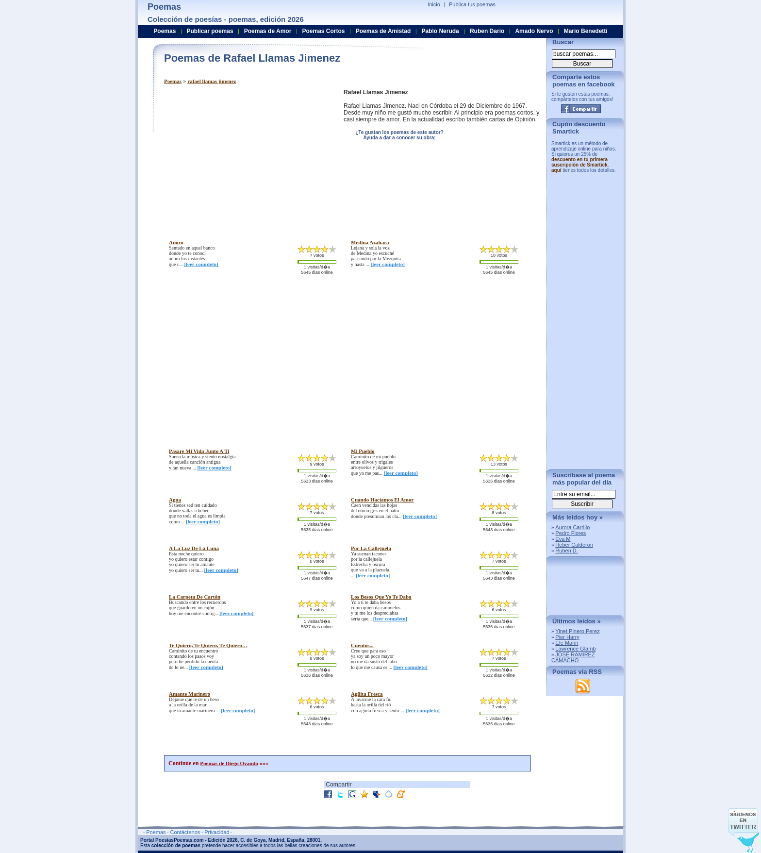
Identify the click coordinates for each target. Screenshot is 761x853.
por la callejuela (371, 548)
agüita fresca (366, 694)
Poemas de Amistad (383, 31)
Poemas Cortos (323, 31)
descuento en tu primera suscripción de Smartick (579, 162)
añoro (176, 242)
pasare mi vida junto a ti (199, 451)
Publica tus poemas (472, 4)
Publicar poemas (210, 31)
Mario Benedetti (586, 31)
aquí (556, 170)
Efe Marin (566, 643)
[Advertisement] (245, 157)
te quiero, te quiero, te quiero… (208, 645)
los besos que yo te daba (381, 597)
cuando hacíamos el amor (382, 499)
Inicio (434, 4)
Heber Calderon (574, 545)
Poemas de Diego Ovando (229, 763)
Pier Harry (567, 637)
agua (175, 499)
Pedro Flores (570, 533)
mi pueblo (363, 451)
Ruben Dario (487, 31)
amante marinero (189, 694)
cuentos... (362, 645)
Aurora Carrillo (572, 527)
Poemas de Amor (268, 31)
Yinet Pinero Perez (577, 631)
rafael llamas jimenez (211, 81)
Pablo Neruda (440, 31)
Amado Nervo (534, 31)
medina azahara (370, 242)
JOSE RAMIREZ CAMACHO (573, 657)
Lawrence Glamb (575, 649)
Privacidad (216, 832)
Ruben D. (566, 550)
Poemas (173, 81)
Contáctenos (185, 832)
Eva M (562, 539)
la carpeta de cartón (194, 597)
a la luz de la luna (194, 548)
